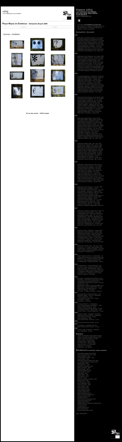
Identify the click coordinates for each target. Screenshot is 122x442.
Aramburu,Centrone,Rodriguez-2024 (90, 66)
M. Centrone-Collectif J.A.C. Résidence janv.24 (90, 67)
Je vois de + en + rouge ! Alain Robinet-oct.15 (90, 247)
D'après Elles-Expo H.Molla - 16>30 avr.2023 (89, 89)
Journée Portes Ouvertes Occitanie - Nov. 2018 (90, 189)
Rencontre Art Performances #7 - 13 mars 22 (89, 108)
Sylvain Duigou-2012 (83, 407)
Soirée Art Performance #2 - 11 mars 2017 (89, 222)
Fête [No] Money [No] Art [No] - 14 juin (87, 322)
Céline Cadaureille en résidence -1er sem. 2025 (90, 45)
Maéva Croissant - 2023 (84, 367)
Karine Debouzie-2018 (83, 390)
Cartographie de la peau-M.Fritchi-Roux (88, 281)
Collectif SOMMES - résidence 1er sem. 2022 (89, 104)
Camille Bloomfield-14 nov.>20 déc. (90, 38)
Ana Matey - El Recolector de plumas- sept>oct (90, 279)
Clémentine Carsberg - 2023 (85, 366)
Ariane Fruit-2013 (82, 404)
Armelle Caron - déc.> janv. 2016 (89, 246)
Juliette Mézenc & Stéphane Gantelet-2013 (89, 403)
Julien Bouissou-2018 (83, 389)
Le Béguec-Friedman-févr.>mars (89, 134)
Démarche (55, 27)
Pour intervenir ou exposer (84, 26)
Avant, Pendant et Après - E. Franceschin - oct (90, 256)
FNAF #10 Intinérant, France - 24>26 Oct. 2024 (90, 57)
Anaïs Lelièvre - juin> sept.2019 (89, 170)
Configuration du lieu (98, 26)
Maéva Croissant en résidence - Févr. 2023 (89, 92)
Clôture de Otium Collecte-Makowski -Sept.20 (90, 150)
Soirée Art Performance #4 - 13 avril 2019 (88, 173)
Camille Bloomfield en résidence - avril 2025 (89, 46)
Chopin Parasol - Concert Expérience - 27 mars (90, 311)
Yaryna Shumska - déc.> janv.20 (93, 159)
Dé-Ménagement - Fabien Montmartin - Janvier (90, 261)
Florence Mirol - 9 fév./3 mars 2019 (90, 180)
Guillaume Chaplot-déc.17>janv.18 (90, 205)
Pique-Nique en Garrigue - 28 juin (86, 316)
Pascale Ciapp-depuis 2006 (85, 410)
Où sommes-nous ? (82, 27)
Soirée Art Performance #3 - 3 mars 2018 (88, 204)
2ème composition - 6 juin (84, 318)
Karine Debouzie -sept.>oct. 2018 (90, 192)
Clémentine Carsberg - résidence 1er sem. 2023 (90, 86)
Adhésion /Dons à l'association (86, 29)
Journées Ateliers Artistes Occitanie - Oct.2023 (90, 77)
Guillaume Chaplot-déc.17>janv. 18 (90, 210)
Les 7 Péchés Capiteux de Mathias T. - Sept (89, 305)
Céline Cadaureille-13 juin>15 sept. (90, 43)
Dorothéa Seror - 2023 (83, 364)
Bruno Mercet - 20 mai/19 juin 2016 (90, 236)
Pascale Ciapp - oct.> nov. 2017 (89, 215)
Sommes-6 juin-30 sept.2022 (88, 103)
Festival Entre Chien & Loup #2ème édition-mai (90, 270)
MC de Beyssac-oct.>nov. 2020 (89, 147)
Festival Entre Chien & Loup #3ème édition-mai (90, 257)
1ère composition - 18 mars (85, 331)
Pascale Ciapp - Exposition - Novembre (88, 329)
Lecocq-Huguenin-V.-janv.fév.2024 (93, 69)
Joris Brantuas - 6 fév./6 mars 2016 (90, 241)
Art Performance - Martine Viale (86, 341)
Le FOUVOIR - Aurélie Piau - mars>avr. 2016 (89, 239)
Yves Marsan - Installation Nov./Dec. (87, 325)
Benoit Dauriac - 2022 (83, 369)
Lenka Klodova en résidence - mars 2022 (88, 110)
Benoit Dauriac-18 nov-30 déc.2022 (94, 97)
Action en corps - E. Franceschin (86, 344)
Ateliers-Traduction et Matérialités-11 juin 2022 (90, 105)
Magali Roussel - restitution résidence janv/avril (90, 258)
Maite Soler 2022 (82, 373)
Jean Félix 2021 (82, 377)
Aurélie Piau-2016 (82, 397)
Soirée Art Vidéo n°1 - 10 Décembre (87, 304)
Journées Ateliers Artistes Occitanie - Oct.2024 (90, 59)
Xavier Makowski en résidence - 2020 (87, 156)
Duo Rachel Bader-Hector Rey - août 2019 (89, 168)
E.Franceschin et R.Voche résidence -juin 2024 (90, 62)
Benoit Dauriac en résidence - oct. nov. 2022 (89, 100)
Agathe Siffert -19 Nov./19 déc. (89, 118)
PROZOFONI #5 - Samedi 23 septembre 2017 (90, 216)
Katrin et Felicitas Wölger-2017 (85, 394)
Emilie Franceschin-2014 (84, 400)
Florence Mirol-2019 (83, 387)
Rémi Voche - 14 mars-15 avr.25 (89, 48)
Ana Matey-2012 (81, 406)
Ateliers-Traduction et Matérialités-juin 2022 (89, 337)
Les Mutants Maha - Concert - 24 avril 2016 (89, 237)
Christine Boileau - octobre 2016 (89, 232)
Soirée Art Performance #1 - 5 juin (86, 306)
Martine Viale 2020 (83, 380)
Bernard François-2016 (83, 396)
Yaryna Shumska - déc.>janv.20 (93, 164)
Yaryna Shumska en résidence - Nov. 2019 (89, 167)
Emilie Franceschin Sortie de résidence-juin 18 (90, 195)
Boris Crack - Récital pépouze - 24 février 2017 (90, 223)
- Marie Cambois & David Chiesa (92, 267)
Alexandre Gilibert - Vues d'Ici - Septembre (89, 295)
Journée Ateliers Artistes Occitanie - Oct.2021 (89, 124)
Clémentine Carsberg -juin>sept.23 (93, 84)
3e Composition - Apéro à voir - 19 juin (88, 298)
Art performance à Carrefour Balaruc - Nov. (89, 294)
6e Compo (80, 267)
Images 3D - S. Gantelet (84, 345)
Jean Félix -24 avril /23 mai (88, 131)
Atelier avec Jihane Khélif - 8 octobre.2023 (89, 79)
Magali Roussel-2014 (83, 402)
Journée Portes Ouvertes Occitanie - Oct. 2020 (90, 149)
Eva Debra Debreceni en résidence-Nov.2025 (89, 39)
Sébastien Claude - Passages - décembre (88, 314)
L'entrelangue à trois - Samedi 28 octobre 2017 (90, 213)
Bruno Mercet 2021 (83, 376)
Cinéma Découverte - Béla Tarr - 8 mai (88, 319)
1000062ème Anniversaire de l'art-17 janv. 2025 (90, 49)
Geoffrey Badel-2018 (83, 392)
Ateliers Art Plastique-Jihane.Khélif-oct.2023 (89, 335)
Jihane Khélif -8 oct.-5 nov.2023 (93, 80)
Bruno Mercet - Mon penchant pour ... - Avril (89, 288)
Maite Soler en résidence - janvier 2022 (88, 113)
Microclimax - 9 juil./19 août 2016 (89, 233)
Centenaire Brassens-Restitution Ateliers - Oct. (90, 121)
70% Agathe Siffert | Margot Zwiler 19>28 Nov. (90, 119)
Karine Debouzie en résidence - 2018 (87, 194)
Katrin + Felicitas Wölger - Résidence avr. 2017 (90, 219)
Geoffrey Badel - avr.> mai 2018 (89, 199)
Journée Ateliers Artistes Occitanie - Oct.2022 (89, 101)
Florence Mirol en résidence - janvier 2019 (89, 181)
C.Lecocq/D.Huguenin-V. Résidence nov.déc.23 (90, 76)
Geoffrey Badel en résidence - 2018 (87, 198)
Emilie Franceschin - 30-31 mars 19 (92, 177)
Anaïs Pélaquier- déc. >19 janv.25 (90, 50)
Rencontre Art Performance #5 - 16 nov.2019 (89, 166)
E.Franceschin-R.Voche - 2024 (85, 357)
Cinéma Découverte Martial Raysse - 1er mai (89, 308)
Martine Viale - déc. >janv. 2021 (89, 138)
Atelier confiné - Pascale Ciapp (85, 340)
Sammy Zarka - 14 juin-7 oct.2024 (90, 63)
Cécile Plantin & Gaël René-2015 (86, 399)
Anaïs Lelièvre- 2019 (83, 386)
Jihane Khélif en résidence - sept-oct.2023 (89, 82)
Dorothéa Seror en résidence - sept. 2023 (88, 83)
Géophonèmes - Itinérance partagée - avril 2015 (90, 248)
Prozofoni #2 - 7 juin (83, 284)
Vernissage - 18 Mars (83, 299)
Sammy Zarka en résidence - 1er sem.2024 (89, 64)
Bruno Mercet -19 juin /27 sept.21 (89, 126)
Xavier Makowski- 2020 (83, 383)
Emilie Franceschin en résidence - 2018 (88, 201)
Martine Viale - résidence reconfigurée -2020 (89, 146)
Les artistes (81, 413)
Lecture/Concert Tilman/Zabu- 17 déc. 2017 (89, 212)
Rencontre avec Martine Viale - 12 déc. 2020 (89, 145)
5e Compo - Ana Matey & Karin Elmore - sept (89, 278)
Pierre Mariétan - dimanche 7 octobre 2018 (89, 191)
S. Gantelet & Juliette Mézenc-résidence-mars (90, 271)
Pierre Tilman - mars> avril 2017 (89, 220)
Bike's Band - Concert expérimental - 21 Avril (89, 287)
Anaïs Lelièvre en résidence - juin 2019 (88, 171)
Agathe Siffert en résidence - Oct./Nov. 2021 (89, 122)
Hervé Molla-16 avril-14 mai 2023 (93, 87)
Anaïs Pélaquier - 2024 (83, 356)
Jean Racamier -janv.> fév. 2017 (89, 225)
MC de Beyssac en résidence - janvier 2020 (89, 157)
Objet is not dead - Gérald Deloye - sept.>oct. (89, 268)
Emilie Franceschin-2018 (84, 393)
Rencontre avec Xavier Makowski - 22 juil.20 (89, 153)
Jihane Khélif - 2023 (82, 363)
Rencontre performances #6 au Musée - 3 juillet (90, 125)
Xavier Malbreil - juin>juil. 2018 (89, 197)
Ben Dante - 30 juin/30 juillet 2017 (90, 218)
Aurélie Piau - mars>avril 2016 (89, 240)
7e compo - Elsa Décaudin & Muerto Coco (89, 260)
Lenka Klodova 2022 (83, 372)
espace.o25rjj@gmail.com (83, 16)
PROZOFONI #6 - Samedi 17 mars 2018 (88, 202)
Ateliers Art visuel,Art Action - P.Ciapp (87, 338)
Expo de (79, 177)
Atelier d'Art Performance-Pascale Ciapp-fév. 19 (90, 178)
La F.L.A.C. (80, 69)
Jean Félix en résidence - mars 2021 (87, 132)
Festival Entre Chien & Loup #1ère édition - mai (90, 285)
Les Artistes (23, 27)
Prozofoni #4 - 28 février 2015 (85, 251)
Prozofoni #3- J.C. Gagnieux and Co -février (89, 272)
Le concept (80, 24)
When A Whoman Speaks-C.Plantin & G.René (90, 250)
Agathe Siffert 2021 (83, 374)
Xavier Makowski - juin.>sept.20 (89, 155)
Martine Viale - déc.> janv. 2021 (89, 143)
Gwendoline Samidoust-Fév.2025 (86, 353)
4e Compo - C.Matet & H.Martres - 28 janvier (89, 291)
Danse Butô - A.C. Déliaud (84, 347)
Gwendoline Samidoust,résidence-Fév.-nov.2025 (90, 40)
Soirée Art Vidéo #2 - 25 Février (86, 289)
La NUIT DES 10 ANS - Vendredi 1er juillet (89, 234)
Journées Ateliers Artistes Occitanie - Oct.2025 (90, 42)
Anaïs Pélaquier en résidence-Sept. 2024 (88, 60)
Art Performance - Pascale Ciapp (86, 343)
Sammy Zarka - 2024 (83, 359)
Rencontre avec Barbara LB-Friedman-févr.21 (90, 135)
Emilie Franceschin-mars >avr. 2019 (90, 176)
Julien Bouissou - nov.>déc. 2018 (89, 187)
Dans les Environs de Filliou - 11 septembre (89, 315)
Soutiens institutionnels (95, 27)
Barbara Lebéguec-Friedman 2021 (87, 379)
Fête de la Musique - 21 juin (85, 297)
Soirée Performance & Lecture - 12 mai (88, 326)
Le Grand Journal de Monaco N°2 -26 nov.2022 (90, 98)
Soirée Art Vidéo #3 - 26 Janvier (86, 274)
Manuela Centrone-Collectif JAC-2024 (87, 360)
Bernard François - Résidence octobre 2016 (89, 230)
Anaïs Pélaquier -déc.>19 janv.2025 (90, 56)
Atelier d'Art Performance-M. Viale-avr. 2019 (89, 174)
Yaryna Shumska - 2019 (84, 384)
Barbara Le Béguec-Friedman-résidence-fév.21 (90, 136)
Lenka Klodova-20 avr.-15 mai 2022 (90, 107)
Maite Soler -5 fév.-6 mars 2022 (89, 111)
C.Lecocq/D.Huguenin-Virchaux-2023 (87, 362)
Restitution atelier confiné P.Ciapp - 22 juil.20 (89, 152)
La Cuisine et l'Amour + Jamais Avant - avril (89, 309)
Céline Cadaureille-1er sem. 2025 (86, 355)
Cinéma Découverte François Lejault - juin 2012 (90, 282)
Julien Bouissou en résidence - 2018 (87, 188)
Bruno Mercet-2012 (82, 409)
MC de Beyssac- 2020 (83, 382)
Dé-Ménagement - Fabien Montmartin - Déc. (89, 265)
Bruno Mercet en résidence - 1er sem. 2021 (89, 128)
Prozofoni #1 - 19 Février (84, 301)
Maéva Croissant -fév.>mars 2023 (93, 90)
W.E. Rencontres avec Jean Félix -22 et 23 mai (90, 129)
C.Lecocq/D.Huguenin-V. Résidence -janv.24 (89, 70)
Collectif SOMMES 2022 (84, 370)
